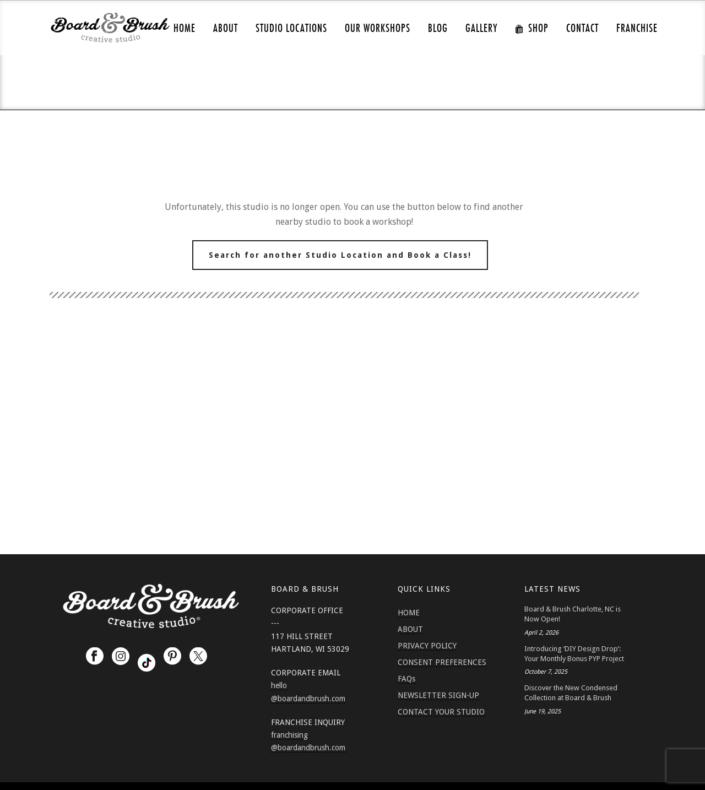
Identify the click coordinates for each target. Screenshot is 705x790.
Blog (438, 28)
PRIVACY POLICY (427, 645)
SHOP (532, 28)
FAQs (406, 678)
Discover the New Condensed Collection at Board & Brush (570, 693)
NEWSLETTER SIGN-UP (438, 695)
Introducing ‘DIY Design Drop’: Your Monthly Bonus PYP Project (574, 654)
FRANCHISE (637, 28)
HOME (184, 28)
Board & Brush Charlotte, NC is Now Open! (572, 614)
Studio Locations (291, 28)
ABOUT (225, 28)
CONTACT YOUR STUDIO (441, 711)
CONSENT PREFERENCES (442, 662)
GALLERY (481, 28)
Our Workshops (377, 28)
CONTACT (582, 28)
